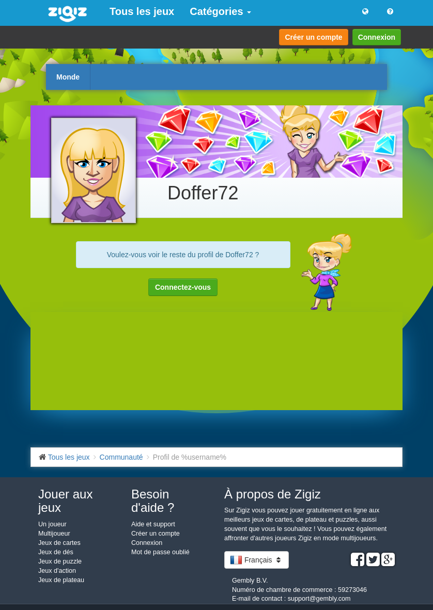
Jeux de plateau (61, 580)
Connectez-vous (183, 287)
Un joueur (52, 524)
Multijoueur (54, 533)
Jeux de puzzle (60, 561)
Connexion (376, 37)
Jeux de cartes (59, 542)
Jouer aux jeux (65, 500)
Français (256, 560)
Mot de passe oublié (160, 552)
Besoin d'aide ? (152, 500)
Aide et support (153, 524)
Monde (68, 77)
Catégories (220, 11)
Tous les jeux (142, 11)
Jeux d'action (57, 570)
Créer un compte (313, 37)
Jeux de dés (55, 552)
